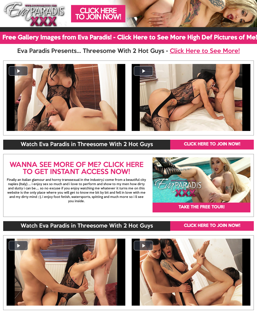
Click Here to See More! (205, 51)
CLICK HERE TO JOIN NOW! (212, 144)
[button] (18, 71)
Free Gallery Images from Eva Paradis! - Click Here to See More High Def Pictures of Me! (129, 38)
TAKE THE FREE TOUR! (201, 207)
